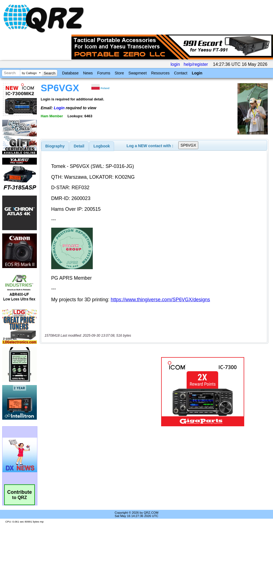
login (175, 64)
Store (119, 73)
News (88, 73)
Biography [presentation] (55, 146)
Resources (160, 73)
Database (70, 73)
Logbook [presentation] (102, 146)
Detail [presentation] (79, 146)
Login (197, 73)
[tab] (55, 146)
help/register (196, 64)
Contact (180, 73)
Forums (103, 73)
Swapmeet (137, 73)
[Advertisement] (92, 391)
